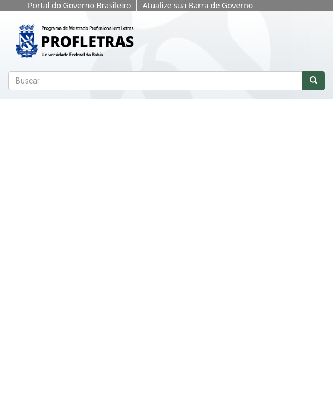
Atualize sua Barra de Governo (197, 5)
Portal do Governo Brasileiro (79, 5)
